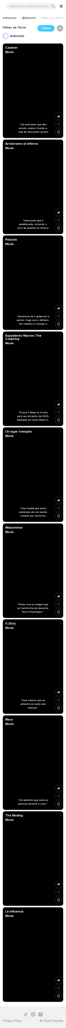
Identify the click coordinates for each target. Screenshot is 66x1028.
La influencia (14, 911)
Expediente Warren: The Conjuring (23, 337)
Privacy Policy (12, 1021)
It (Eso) (10, 623)
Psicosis (11, 239)
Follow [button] (46, 28)
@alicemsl (29, 18)
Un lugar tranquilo (18, 431)
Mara (9, 719)
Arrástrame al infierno (21, 143)
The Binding (14, 815)
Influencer (10, 18)
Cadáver (11, 47)
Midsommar (14, 527)
